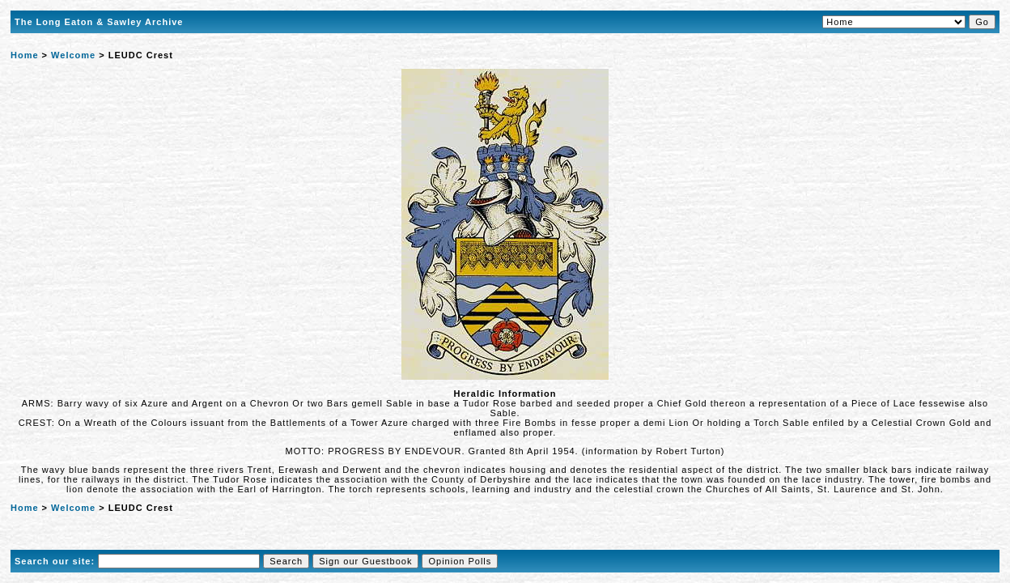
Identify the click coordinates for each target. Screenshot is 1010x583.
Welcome (73, 55)
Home (25, 55)
